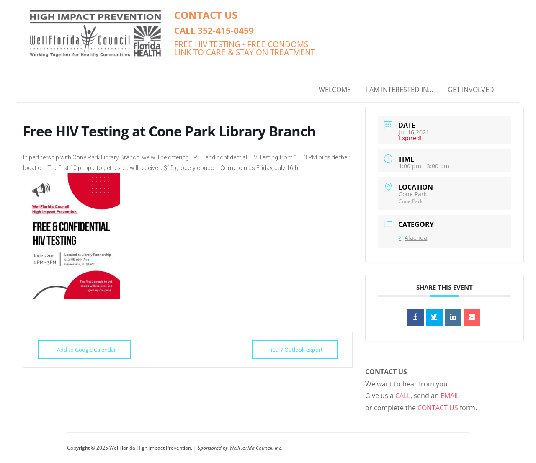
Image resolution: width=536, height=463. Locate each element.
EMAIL (450, 395)
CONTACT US (205, 15)
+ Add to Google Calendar (84, 349)
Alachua (413, 238)
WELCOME (335, 89)
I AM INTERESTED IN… (399, 89)
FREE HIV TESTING (207, 44)
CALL (402, 395)
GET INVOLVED (471, 89)
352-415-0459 (226, 30)
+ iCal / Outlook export (295, 349)
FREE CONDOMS (277, 44)
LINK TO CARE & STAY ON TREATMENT (244, 52)
